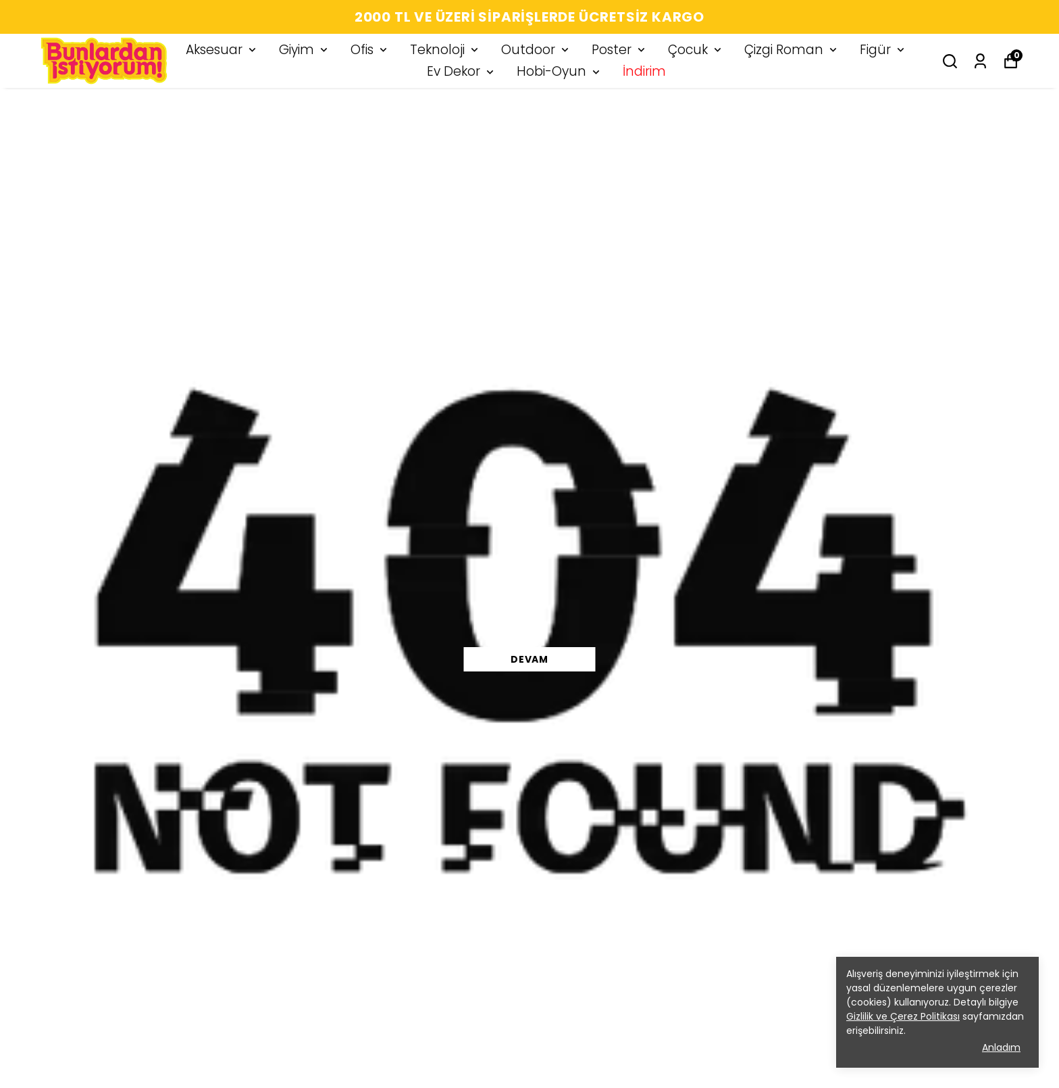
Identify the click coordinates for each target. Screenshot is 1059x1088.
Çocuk (696, 50)
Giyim (304, 50)
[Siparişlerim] (980, 61)
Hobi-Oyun (559, 71)
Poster (620, 50)
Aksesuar (222, 50)
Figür (883, 50)
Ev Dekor (461, 71)
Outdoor (536, 50)
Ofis (370, 50)
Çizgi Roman (792, 50)
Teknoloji (445, 50)
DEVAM (529, 659)
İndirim (644, 71)
